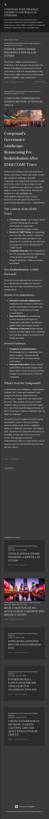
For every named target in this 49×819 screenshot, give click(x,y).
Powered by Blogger (24, 806)
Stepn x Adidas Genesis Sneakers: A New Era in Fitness (20, 52)
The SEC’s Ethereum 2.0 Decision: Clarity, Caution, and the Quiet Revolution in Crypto (23, 727)
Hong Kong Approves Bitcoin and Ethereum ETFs (24, 644)
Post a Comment (17, 82)
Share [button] (6, 82)
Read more (40, 81)
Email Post (14, 459)
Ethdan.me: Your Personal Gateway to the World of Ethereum (21, 12)
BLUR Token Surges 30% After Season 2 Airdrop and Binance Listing (24, 611)
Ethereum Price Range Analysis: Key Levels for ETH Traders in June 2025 (22, 684)
